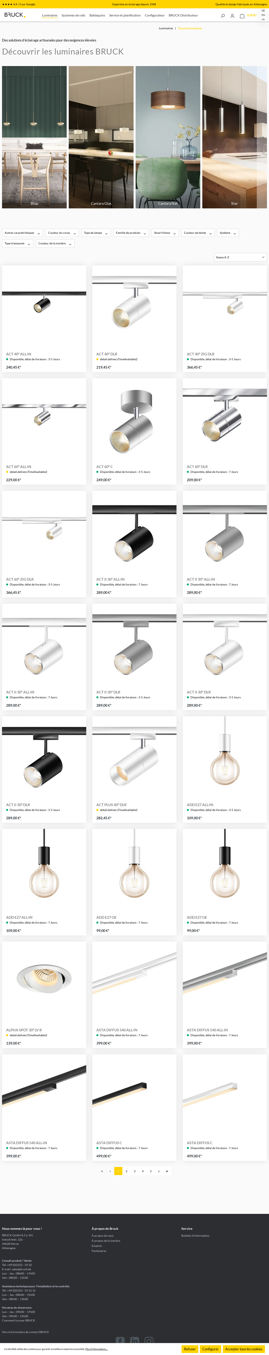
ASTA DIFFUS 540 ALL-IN (116, 1030)
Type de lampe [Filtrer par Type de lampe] (96, 232)
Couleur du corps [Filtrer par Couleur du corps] (62, 232)
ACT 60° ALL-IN (18, 466)
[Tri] (240, 257)
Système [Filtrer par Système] (228, 232)
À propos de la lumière (106, 1240)
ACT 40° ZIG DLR (201, 354)
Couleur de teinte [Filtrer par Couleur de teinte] (198, 232)
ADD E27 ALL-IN (200, 804)
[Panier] (248, 15)
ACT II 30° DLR (108, 692)
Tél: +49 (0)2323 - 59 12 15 (19, 1290)
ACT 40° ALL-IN (18, 354)
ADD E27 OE (106, 917)
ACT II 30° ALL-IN (110, 579)
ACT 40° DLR (106, 354)
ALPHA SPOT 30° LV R (24, 1030)
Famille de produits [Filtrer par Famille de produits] (131, 232)
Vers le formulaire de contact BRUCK (25, 1332)
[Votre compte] (232, 15)
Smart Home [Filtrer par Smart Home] (165, 232)
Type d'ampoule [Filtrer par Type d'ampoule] (18, 243)
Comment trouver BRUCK (18, 1320)
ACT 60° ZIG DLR (20, 579)
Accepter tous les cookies (243, 1349)
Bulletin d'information (195, 1235)
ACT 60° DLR (197, 466)
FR (263, 19)
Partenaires (99, 1251)
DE (263, 10)
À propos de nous (103, 1235)
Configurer (210, 1349)
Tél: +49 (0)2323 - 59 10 (17, 1265)
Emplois (97, 1245)
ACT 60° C (104, 466)
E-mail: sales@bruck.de (16, 1269)
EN (263, 14)
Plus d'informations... (96, 1349)
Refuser (190, 1349)
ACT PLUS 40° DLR (111, 804)
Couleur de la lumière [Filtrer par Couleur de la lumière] (55, 243)
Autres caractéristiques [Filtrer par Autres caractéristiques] (22, 232)
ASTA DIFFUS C (109, 1143)
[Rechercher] (223, 15)
